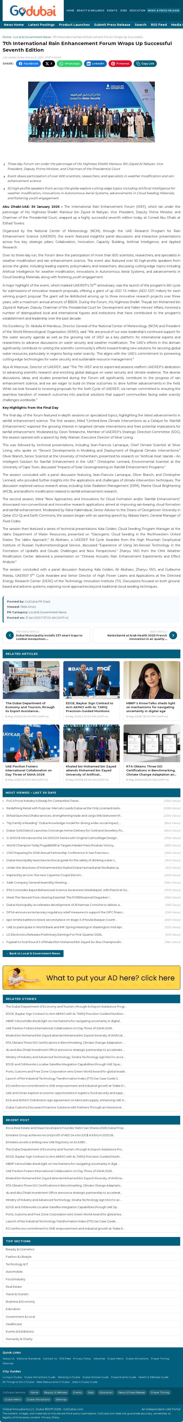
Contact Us (50, 1358)
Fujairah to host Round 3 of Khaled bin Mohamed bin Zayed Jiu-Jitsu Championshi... (65, 942)
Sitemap (8, 1363)
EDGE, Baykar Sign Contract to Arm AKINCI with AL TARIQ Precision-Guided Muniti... (63, 1156)
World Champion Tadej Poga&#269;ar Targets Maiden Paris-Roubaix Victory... (61, 845)
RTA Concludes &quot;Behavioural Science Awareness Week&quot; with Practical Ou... (68, 890)
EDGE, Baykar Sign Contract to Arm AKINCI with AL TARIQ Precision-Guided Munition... (65, 1013)
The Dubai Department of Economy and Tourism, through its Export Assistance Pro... (65, 1149)
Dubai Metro (115, 1358)
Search (141, 25)
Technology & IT (17, 1264)
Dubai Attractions (137, 1358)
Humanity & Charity (19, 1339)
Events (112, 10)
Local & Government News (32, 37)
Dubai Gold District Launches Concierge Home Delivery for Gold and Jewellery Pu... (65, 830)
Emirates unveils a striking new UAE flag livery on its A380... (46, 1142)
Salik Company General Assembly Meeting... (38, 882)
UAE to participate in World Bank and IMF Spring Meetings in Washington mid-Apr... (65, 927)
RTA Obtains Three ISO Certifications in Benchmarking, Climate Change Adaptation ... (65, 1042)
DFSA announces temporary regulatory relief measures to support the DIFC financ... (66, 912)
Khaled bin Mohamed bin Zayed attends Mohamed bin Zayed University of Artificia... (65, 1178)
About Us (8, 1358)
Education (137, 10)
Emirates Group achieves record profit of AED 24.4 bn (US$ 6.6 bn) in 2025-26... (60, 1135)
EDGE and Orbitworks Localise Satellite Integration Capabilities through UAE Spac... (64, 1064)
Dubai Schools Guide (96, 1377)
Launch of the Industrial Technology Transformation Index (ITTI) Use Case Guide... (61, 1221)
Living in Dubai (12, 1377)
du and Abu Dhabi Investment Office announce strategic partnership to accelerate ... (65, 1050)
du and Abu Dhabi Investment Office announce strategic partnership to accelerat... (64, 1192)
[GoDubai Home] (33, 10)
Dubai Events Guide (123, 1377)
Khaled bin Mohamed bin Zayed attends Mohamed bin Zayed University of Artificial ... (65, 1035)
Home (70, 10)
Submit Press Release (112, 25)
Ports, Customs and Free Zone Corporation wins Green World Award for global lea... (64, 1214)
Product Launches (74, 25)
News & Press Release (164, 10)
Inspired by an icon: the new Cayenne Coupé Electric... (45, 875)
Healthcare (14, 1324)
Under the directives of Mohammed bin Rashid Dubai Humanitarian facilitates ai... (64, 867)
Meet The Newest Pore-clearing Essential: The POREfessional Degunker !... (59, 897)
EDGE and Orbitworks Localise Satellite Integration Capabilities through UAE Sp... (62, 1207)
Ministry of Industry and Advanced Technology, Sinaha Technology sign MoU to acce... (65, 1057)
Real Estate (14, 1286)
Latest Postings (41, 25)
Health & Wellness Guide (153, 1377)
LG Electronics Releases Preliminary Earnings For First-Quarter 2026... (55, 934)
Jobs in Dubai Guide (84, 1382)
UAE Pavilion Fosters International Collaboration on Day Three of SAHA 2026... (60, 1028)
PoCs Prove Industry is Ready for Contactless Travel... (43, 800)
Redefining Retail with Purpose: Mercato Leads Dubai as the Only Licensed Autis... (64, 808)
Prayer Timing (160, 1358)
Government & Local (20, 1316)
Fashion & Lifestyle (19, 1256)
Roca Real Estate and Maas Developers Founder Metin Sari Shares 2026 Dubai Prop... (66, 1128)
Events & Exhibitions (20, 1331)
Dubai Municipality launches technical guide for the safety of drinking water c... (62, 860)
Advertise (99, 1358)
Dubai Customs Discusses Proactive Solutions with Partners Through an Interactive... (64, 1107)
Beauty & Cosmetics (20, 1249)
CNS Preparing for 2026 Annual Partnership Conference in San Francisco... (58, 852)
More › (172, 998)
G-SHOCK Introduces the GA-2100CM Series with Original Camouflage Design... (63, 838)
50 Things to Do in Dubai (18, 1382)
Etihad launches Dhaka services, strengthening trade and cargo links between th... (64, 815)
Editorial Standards (29, 1358)
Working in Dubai (69, 1377)
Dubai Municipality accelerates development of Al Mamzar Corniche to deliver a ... (64, 905)
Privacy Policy (82, 1358)
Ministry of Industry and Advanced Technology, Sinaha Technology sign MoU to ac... (64, 1200)
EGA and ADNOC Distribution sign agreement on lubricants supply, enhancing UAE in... (66, 1100)
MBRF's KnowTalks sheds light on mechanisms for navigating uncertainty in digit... (62, 1163)
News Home (14, 25)
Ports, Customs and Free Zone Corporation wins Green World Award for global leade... (66, 1071)
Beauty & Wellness (90, 10)
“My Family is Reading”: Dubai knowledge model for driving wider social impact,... (64, 823)
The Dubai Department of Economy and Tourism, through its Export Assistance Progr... (66, 1006)
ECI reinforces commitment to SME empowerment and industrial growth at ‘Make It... (65, 1228)
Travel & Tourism (17, 1294)
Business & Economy (20, 1301)
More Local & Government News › (150, 653)
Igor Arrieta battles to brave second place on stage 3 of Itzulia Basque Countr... (62, 919)
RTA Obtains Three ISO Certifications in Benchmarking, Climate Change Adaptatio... (64, 1185)
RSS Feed (159, 25)
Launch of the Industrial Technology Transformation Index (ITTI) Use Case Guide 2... (63, 1078)
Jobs (123, 10)
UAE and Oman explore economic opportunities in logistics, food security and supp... (65, 1093)
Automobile (14, 1271)
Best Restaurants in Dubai (53, 1382)
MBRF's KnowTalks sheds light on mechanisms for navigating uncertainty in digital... (64, 1021)
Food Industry (15, 1279)
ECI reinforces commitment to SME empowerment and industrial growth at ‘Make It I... (66, 1085)
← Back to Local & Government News (33, 953)
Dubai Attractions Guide (39, 1377)
